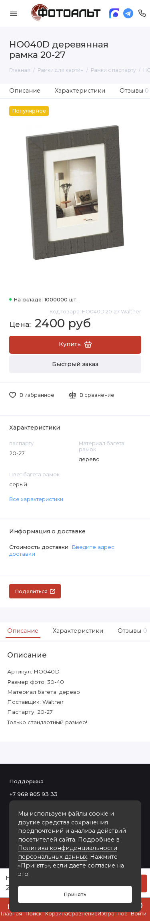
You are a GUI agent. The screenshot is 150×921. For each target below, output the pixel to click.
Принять (75, 894)
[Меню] (13, 13)
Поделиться (35, 591)
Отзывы (131, 630)
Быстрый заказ (75, 364)
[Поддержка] (142, 13)
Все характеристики (36, 499)
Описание (24, 90)
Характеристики (80, 90)
